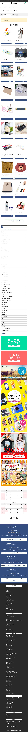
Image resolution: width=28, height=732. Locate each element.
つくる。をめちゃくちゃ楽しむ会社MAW (12, 726)
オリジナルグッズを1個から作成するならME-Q (12, 697)
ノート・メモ (3, 282)
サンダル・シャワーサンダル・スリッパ (7, 296)
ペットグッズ (3, 320)
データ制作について (9, 599)
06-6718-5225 (15, 532)
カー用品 (3, 322)
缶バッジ (7, 644)
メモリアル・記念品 (4, 302)
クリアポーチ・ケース (9, 648)
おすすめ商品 (8, 715)
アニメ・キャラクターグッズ (6, 328)
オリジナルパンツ (8, 654)
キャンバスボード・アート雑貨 (6, 300)
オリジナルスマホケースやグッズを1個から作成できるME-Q (14, 552)
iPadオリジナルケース (5, 278)
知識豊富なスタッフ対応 (9, 702)
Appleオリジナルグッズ (5, 274)
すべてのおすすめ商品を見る (14, 220)
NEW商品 (7, 714)
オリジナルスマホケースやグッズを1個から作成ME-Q (13, 721)
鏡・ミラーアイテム (9, 650)
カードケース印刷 (8, 658)
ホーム (7, 587)
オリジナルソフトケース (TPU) (10, 639)
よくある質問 (8, 590)
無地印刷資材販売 (8, 591)
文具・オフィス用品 (4, 280)
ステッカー (3, 324)
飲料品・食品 (3, 326)
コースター (3, 294)
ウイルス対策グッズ (9, 659)
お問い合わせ (8, 608)
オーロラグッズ (4, 308)
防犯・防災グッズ (4, 314)
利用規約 (7, 604)
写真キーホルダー (8, 635)
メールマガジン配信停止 (9, 609)
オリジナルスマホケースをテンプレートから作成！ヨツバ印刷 (14, 699)
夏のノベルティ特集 (9, 629)
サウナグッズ (8, 615)
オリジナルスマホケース (9, 636)
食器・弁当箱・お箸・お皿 (5, 290)
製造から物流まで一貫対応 (10, 703)
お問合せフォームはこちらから (14, 539)
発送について (8, 596)
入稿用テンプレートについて (10, 600)
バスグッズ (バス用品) (5, 310)
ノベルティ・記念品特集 (9, 630)
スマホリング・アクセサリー (10, 640)
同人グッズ (7, 619)
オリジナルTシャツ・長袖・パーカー (11, 653)
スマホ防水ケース (8, 641)
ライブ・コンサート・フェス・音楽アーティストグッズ (14, 620)
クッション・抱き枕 (9, 645)
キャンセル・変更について (10, 594)
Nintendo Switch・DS (5, 306)
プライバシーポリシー (9, 605)
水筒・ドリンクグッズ (5, 286)
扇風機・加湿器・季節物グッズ (6, 298)
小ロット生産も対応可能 (9, 706)
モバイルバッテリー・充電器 (6, 288)
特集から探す (3, 231)
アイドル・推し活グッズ (9, 623)
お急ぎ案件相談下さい (9, 707)
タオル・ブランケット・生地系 (10, 657)
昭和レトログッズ (8, 625)
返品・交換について (9, 595)
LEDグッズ (7, 628)
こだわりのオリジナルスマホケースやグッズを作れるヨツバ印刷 (14, 579)
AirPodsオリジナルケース (5, 276)
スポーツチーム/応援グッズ (10, 616)
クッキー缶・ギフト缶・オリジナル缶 (7, 292)
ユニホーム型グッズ (4, 316)
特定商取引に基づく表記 (9, 603)
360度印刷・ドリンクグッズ (6, 284)
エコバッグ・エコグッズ (9, 649)
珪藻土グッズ (3, 304)
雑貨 (2, 318)
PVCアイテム (3, 312)
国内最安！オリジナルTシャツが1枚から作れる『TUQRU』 (14, 565)
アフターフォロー (8, 708)
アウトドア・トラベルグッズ (10, 624)
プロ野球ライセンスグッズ (5, 330)
